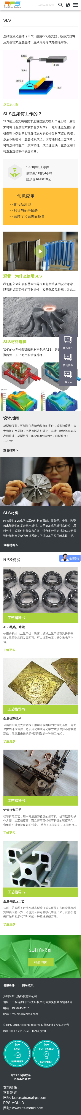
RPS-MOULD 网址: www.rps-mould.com (23, 1105)
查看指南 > (10, 450)
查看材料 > (10, 545)
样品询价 (40, 962)
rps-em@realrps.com (25, 1014)
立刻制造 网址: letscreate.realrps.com (24, 1095)
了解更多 (9, 650)
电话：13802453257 (16, 1008)
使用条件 (8, 985)
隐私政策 (27, 985)
